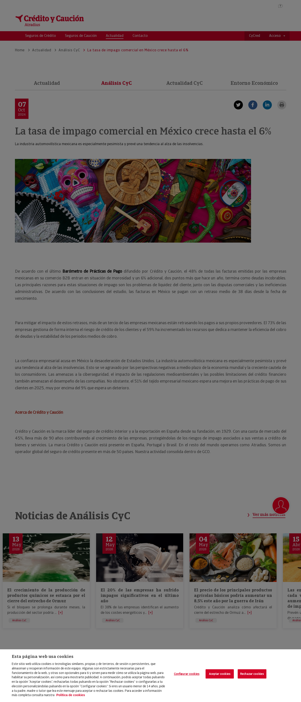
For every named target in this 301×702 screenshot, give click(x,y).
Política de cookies (70, 695)
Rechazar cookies (252, 674)
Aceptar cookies (219, 674)
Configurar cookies (186, 674)
